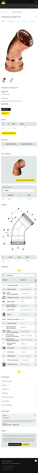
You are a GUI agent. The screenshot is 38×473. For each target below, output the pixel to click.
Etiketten (24, 21)
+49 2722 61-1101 (7, 469)
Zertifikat (4, 280)
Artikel (18, 21)
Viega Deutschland (5, 12)
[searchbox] (18, 6)
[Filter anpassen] (19, 190)
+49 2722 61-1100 (7, 468)
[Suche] (36, 6)
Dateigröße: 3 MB (6, 424)
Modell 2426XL (11, 21)
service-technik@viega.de (9, 466)
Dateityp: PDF (15, 424)
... (10, 12)
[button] (19, 381)
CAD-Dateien (32, 21)
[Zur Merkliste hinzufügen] (36, 17)
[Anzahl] (24, 127)
